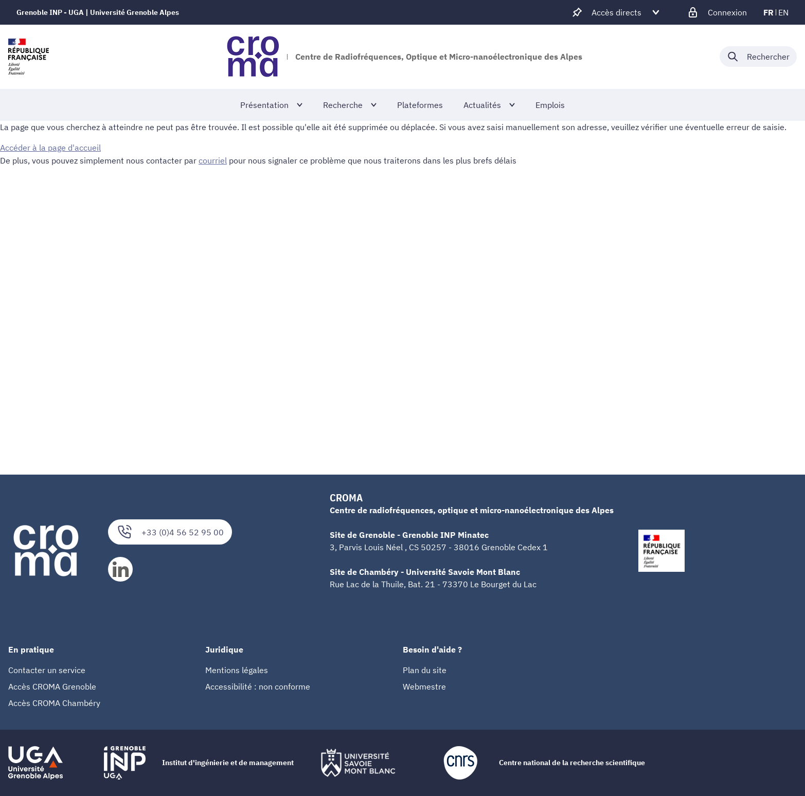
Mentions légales (236, 670)
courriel (213, 160)
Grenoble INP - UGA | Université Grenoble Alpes (97, 12)
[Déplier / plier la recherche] (758, 56)
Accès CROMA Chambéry (54, 703)
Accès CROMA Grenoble (52, 686)
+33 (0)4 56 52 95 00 (170, 531)
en (783, 12)
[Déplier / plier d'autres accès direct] (616, 12)
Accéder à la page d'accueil (50, 147)
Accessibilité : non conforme (257, 686)
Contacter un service (46, 670)
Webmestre (424, 686)
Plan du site (424, 670)
